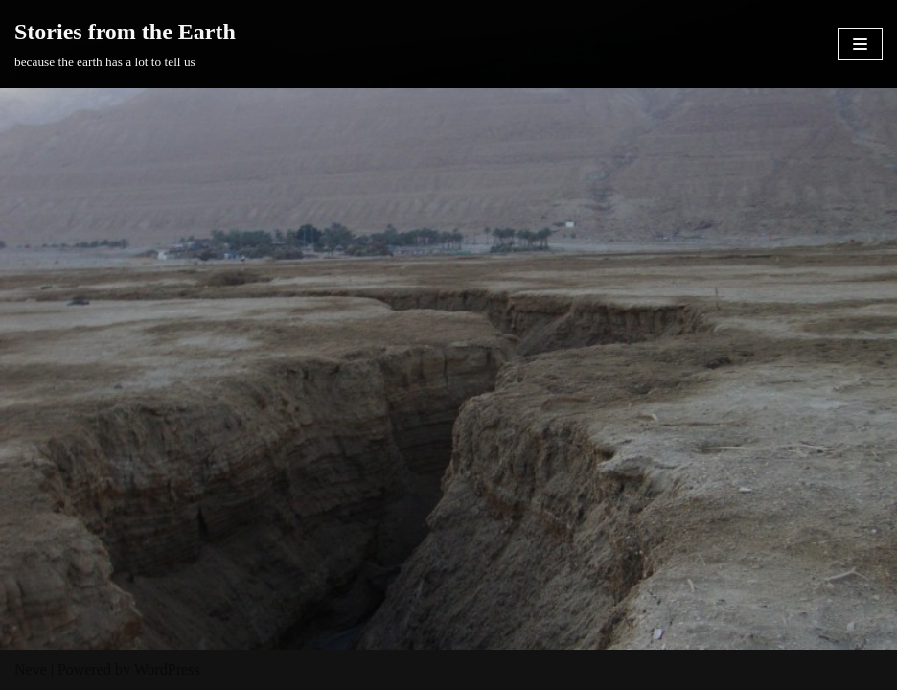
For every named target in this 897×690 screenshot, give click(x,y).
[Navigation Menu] (860, 44)
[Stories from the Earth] (125, 44)
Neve (30, 669)
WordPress (167, 669)
